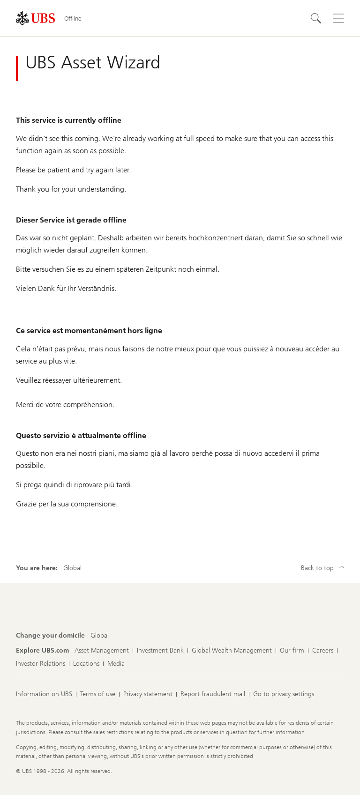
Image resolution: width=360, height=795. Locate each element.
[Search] (316, 18)
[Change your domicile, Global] (99, 635)
